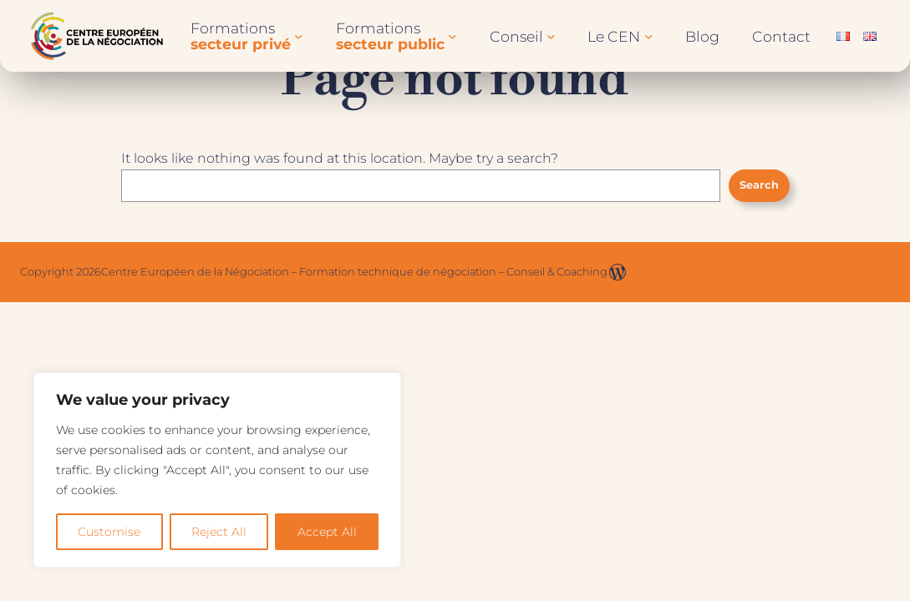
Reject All (219, 531)
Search (759, 185)
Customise (109, 531)
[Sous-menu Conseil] (551, 36)
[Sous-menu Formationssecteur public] (452, 36)
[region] (217, 470)
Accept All (327, 531)
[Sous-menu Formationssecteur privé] (298, 36)
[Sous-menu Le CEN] (648, 36)
